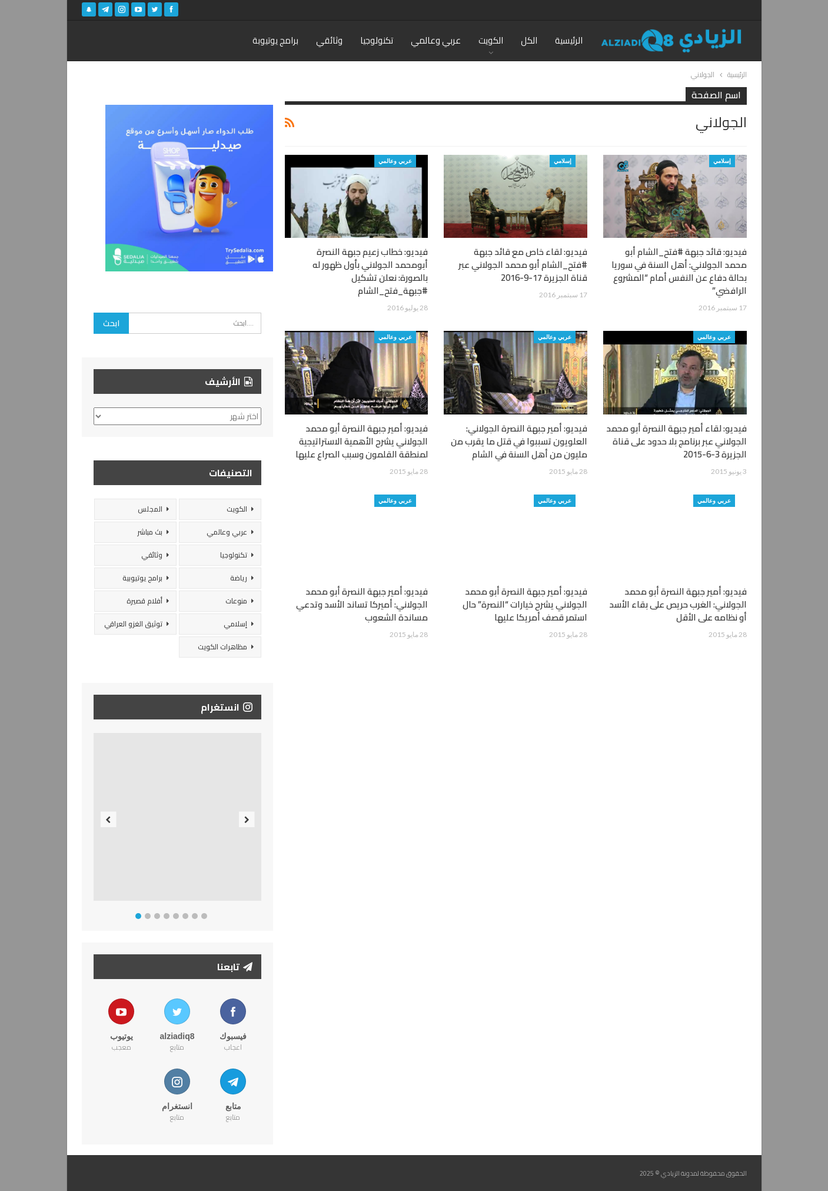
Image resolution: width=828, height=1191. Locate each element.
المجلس (150, 509)
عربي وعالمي (436, 40)
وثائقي (329, 40)
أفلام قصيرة (144, 601)
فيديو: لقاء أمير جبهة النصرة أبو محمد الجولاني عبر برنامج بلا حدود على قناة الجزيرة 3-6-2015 (676, 441)
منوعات (236, 601)
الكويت (490, 40)
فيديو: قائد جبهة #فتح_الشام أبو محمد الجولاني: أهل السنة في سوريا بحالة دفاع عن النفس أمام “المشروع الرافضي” (679, 271)
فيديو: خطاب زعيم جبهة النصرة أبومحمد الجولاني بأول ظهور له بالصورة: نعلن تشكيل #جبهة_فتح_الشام (370, 271)
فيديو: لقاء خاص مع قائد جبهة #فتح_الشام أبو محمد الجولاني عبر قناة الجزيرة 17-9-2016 (522, 264)
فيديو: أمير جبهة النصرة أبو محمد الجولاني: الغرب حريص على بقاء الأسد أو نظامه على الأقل (678, 604)
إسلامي (722, 161)
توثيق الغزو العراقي (133, 624)
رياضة (238, 578)
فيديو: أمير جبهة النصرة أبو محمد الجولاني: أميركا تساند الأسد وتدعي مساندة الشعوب (362, 604)
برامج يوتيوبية (142, 578)
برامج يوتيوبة (275, 40)
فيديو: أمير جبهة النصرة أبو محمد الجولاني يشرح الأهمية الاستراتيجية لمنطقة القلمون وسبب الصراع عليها (361, 441)
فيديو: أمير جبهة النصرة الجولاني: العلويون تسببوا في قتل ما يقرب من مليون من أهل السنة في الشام (519, 441)
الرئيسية (569, 40)
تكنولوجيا (376, 40)
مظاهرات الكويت (222, 646)
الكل (529, 40)
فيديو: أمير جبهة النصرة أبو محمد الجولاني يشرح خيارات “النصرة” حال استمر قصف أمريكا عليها (525, 604)
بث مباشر (149, 532)
